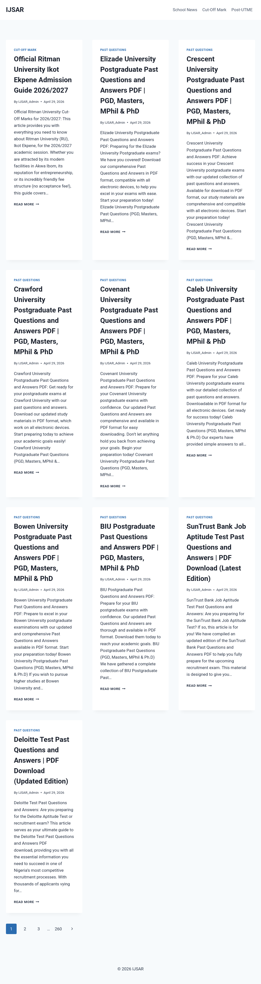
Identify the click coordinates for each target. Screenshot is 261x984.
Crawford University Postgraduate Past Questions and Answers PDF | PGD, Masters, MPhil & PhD (43, 320)
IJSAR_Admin (28, 102)
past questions (113, 50)
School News (185, 9)
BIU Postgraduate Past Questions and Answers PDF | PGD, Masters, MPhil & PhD (129, 547)
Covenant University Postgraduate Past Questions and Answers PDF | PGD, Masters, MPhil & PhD (129, 320)
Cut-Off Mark (214, 9)
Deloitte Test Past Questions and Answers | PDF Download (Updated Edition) (41, 760)
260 (58, 928)
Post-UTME (242, 9)
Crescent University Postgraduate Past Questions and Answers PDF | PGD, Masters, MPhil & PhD (215, 90)
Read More (26, 204)
